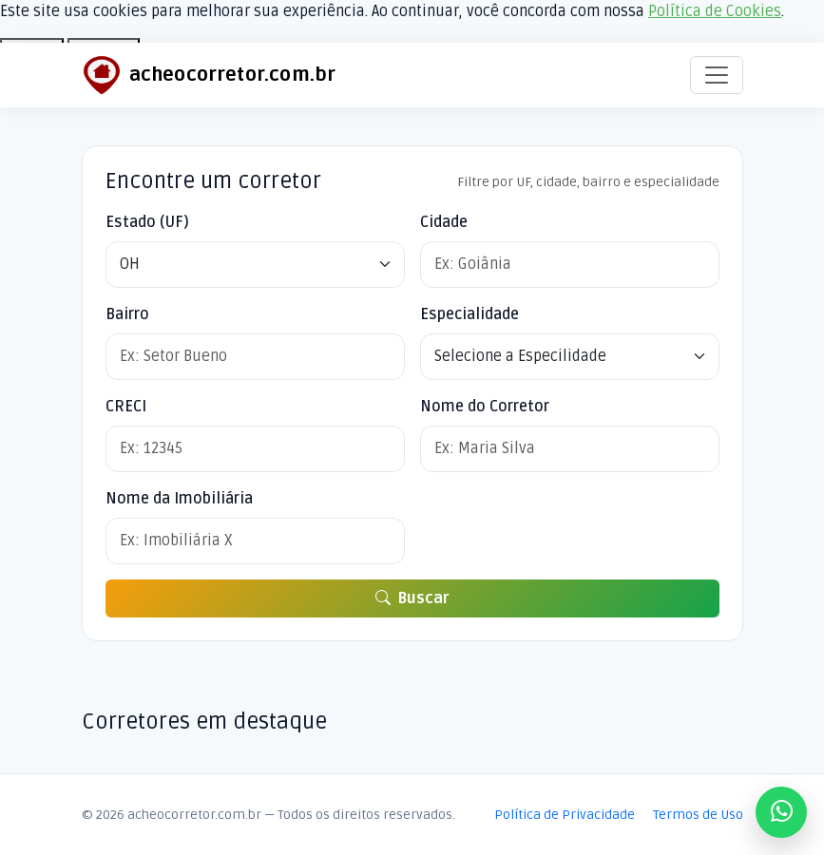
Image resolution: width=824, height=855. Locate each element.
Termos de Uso (698, 815)
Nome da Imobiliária (179, 498)
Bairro (127, 314)
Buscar (412, 598)
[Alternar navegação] (716, 75)
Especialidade (469, 314)
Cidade (444, 222)
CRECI (125, 406)
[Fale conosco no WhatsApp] (781, 812)
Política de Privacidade (564, 815)
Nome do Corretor (484, 406)
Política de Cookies (714, 11)
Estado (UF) (147, 222)
